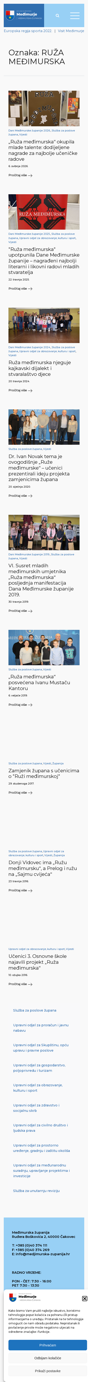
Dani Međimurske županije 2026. (29, 130)
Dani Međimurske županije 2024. (29, 347)
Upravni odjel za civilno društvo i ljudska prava (40, 1128)
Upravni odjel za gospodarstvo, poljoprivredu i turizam (39, 1068)
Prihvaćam (47, 1356)
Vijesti (23, 134)
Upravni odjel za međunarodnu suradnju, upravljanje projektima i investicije (41, 1170)
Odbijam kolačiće (47, 1369)
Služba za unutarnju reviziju (36, 1191)
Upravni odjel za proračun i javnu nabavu (41, 1028)
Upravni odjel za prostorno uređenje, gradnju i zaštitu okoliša (41, 1148)
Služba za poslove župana (25, 449)
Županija (58, 763)
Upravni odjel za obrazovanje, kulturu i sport (47, 238)
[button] (84, 1309)
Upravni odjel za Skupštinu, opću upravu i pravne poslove (41, 1048)
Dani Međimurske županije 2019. (29, 554)
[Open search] (57, 15)
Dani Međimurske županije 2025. (29, 233)
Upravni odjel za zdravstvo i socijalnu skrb (36, 1108)
